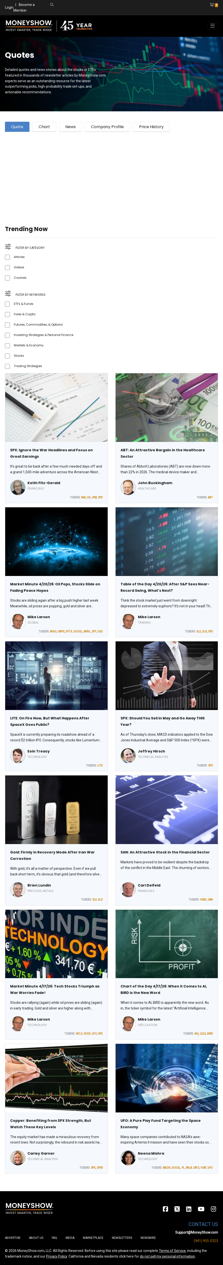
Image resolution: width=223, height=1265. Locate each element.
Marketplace (93, 1238)
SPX (100, 497)
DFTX (69, 631)
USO (100, 631)
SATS (196, 1167)
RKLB (189, 1167)
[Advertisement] (111, 172)
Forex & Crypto (24, 314)
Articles (19, 257)
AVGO (53, 631)
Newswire (148, 1238)
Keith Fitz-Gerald (43, 482)
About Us (36, 1238)
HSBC (203, 899)
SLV (94, 899)
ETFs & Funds (23, 304)
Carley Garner (41, 1153)
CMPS (61, 631)
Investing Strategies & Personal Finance (43, 335)
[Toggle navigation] (212, 26)
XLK (204, 631)
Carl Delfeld (149, 885)
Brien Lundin (39, 885)
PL (183, 1167)
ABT (210, 497)
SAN (210, 899)
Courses (20, 278)
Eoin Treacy (38, 751)
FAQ (54, 1238)
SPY (94, 631)
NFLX (79, 1033)
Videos (19, 267)
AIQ (197, 1033)
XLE (198, 631)
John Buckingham (155, 482)
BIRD (210, 1033)
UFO (94, 1033)
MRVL (87, 631)
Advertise (13, 1238)
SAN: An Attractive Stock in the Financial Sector (165, 852)
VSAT (203, 1167)
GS (88, 497)
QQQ (203, 1033)
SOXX (87, 1033)
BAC (83, 497)
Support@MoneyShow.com (196, 1232)
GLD (100, 899)
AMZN (166, 1167)
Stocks (19, 356)
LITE (100, 765)
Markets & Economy (29, 345)
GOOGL (78, 631)
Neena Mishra (151, 1153)
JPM (94, 497)
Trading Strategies (28, 366)
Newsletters (122, 1238)
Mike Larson (38, 616)
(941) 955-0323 (206, 1241)
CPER (100, 1167)
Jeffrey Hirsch (151, 751)
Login (9, 7)
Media (70, 1238)
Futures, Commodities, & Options (38, 324)
